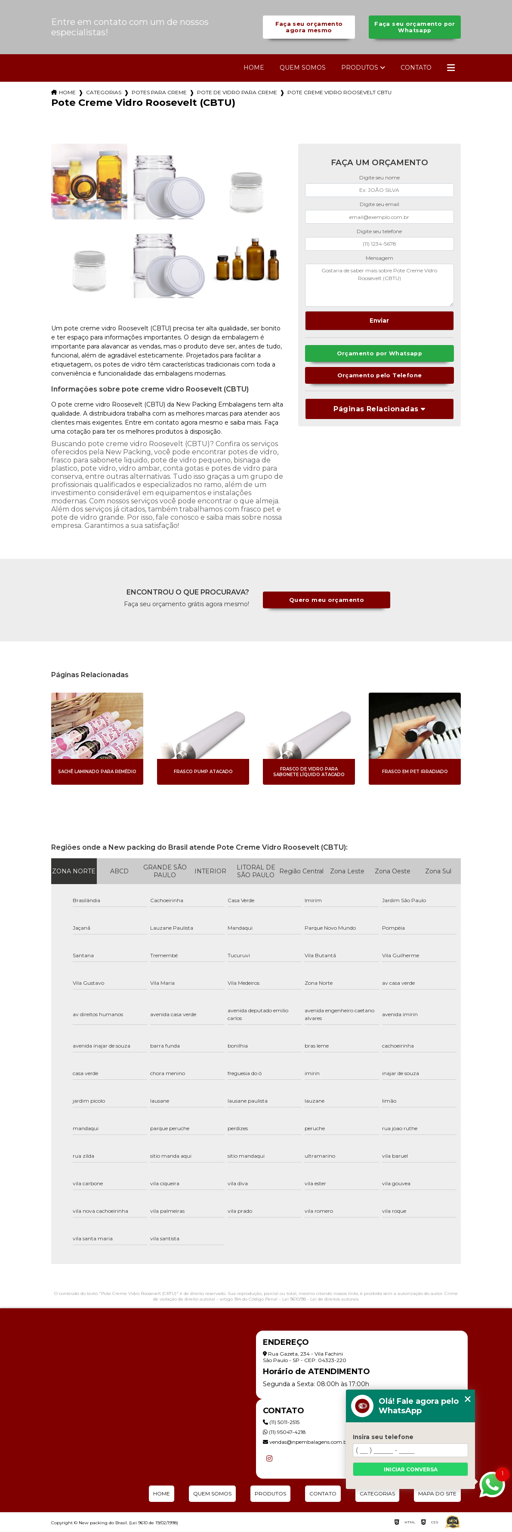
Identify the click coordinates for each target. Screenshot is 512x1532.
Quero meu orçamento (326, 600)
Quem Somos (303, 67)
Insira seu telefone (383, 1436)
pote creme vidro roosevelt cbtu (339, 92)
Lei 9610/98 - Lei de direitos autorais (320, 1299)
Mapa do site (437, 1493)
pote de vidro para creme (237, 92)
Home (254, 67)
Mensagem (379, 258)
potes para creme (159, 92)
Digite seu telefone (379, 231)
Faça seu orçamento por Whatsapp (414, 27)
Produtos (359, 67)
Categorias (103, 92)
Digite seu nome (379, 177)
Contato (416, 67)
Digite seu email (379, 204)
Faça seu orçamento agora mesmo (309, 27)
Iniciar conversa (411, 1469)
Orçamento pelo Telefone (379, 375)
